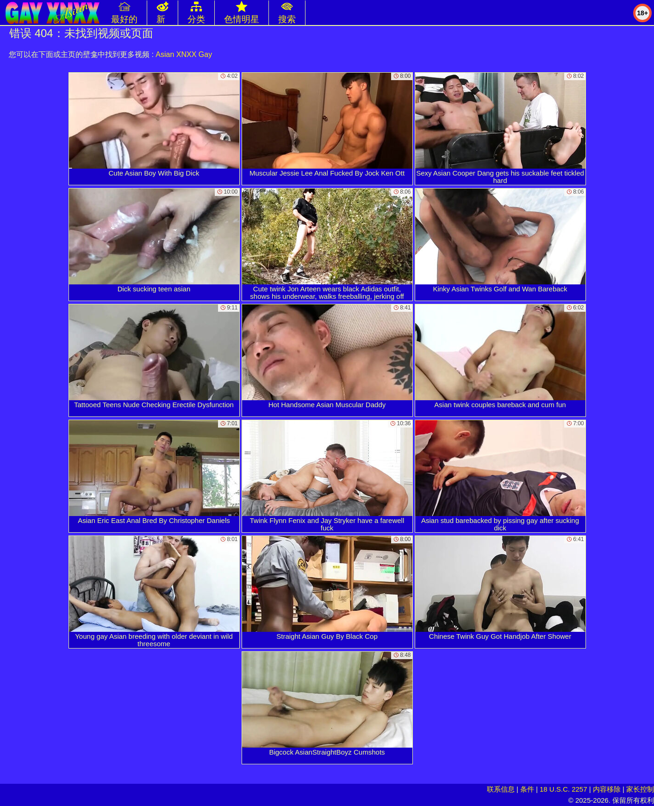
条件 (527, 789)
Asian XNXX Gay (184, 54)
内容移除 (607, 789)
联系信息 (501, 789)
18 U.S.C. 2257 (563, 789)
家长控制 (640, 789)
